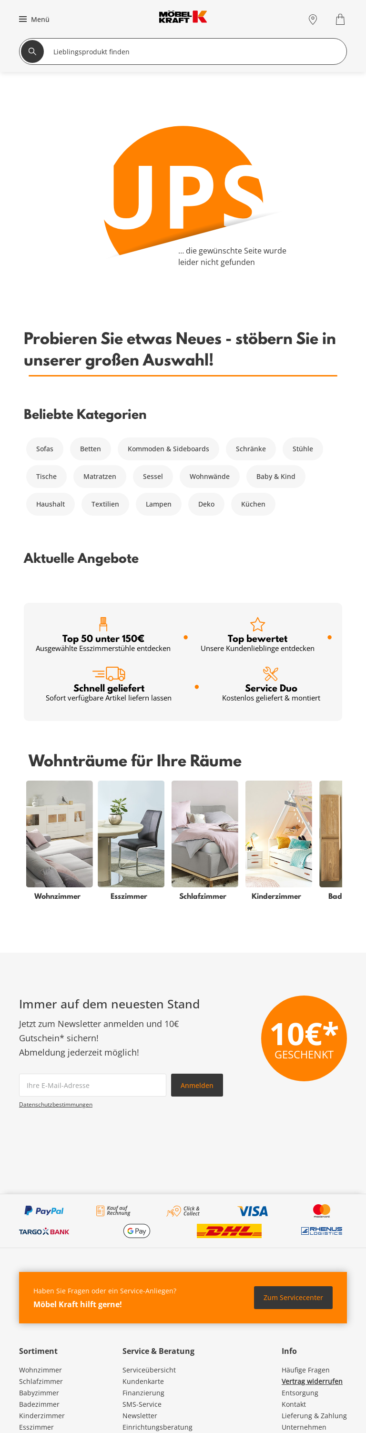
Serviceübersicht (149, 1369)
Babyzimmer (39, 1392)
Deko (206, 503)
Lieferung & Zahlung (314, 1415)
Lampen (159, 503)
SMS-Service (142, 1404)
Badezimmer (39, 1404)
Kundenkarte (143, 1381)
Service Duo (271, 684)
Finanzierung (143, 1392)
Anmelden (197, 1085)
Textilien (105, 503)
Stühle (303, 448)
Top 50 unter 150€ (103, 635)
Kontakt (294, 1404)
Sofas (44, 448)
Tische (46, 476)
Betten (90, 448)
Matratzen (99, 476)
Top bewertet (258, 635)
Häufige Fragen (306, 1369)
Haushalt (50, 503)
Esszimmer (36, 1427)
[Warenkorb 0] (341, 19)
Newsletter (139, 1415)
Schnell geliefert (109, 684)
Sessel (153, 476)
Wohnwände (210, 476)
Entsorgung (300, 1392)
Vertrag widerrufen (312, 1381)
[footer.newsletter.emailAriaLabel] (92, 1085)
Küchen (253, 503)
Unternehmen (304, 1427)
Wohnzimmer (40, 1369)
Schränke (251, 448)
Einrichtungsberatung (157, 1427)
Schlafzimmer (41, 1381)
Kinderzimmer (42, 1415)
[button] (33, 19)
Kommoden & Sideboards (168, 448)
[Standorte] (313, 19)
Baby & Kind (275, 476)
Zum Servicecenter (293, 1297)
